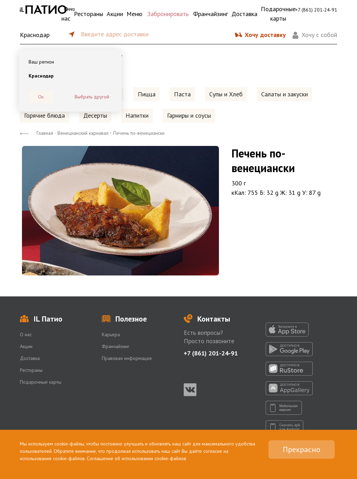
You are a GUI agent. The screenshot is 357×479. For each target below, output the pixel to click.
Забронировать (168, 14)
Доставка (244, 14)
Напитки (137, 115)
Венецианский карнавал (83, 133)
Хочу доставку (265, 35)
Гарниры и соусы (189, 115)
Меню (134, 14)
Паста (182, 94)
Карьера (111, 334)
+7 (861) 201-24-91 (316, 10)
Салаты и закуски (284, 94)
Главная (45, 133)
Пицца (146, 94)
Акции (115, 14)
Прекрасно (301, 449)
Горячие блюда (44, 115)
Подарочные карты (278, 13)
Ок (41, 97)
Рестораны (88, 14)
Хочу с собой (319, 35)
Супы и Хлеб (226, 94)
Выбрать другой (92, 97)
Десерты (95, 115)
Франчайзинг (210, 14)
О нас (65, 13)
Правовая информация (127, 358)
